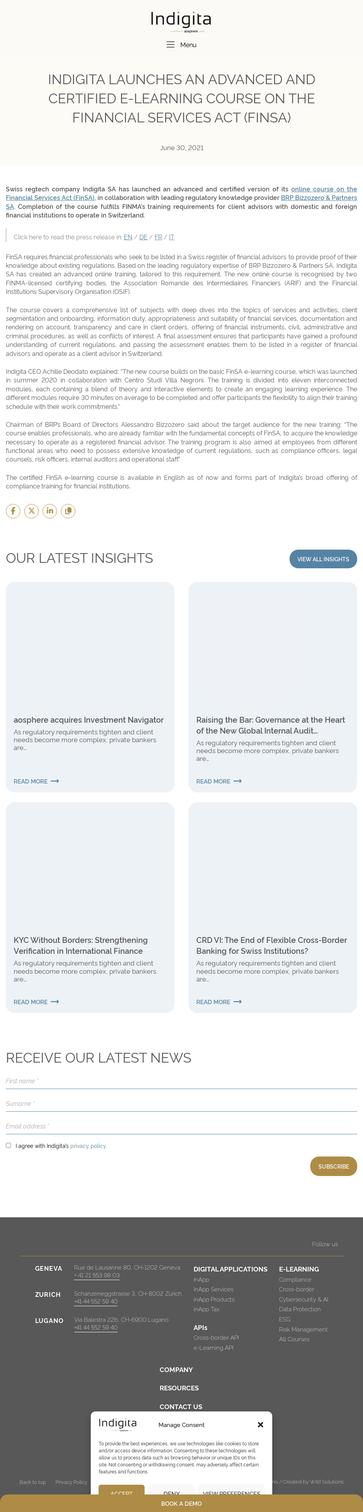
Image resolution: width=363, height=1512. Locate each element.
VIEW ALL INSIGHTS (323, 558)
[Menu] (170, 44)
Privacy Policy (71, 1481)
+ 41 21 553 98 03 (97, 1275)
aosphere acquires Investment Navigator (89, 719)
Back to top (33, 1481)
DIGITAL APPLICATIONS (230, 1268)
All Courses (294, 1339)
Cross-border (296, 1289)
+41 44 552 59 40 (95, 1301)
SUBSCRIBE (334, 1166)
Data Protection (300, 1309)
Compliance (295, 1279)
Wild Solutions (326, 1481)
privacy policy (88, 1145)
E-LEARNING (299, 1268)
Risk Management (303, 1329)
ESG (284, 1319)
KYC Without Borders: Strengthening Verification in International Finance (81, 945)
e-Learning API (213, 1347)
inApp (201, 1279)
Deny (172, 1493)
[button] (261, 1425)
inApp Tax (206, 1309)
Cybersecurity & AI (303, 1299)
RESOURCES (179, 1387)
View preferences (231, 1493)
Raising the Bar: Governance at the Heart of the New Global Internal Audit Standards (270, 725)
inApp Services (213, 1289)
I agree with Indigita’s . (61, 1145)
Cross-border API (216, 1337)
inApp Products (214, 1299)
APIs (200, 1327)
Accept (121, 1493)
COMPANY (176, 1369)
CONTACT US (181, 1406)
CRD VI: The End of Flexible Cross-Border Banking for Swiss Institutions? (271, 945)
